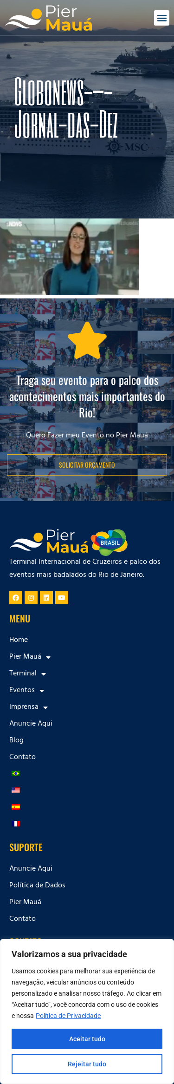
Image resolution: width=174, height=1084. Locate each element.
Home (18, 641)
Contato (22, 758)
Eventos (26, 690)
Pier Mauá (30, 657)
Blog (16, 741)
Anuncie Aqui (30, 724)
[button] (161, 18)
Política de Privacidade (68, 1015)
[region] (87, 1011)
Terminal (27, 674)
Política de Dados (37, 886)
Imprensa (28, 707)
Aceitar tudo (87, 1039)
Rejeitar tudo (87, 1064)
